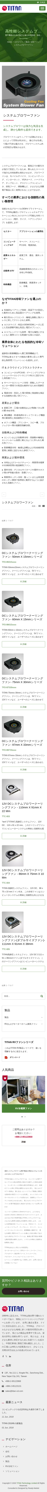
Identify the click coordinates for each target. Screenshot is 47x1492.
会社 (7, 1451)
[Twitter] (6, 1356)
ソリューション (12, 1471)
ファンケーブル (31, 1253)
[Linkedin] (10, 1356)
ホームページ (11, 1447)
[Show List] (43, 506)
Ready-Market (33, 1488)
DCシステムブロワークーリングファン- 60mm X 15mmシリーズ (22, 617)
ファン (39, 1250)
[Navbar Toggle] (42, 8)
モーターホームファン (12, 1250)
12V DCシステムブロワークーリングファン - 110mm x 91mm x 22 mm (22, 807)
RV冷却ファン (11, 1466)
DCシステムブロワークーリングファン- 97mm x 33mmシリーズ (22, 743)
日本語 (42, 2)
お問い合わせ (37, 1260)
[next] (42, 494)
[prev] (4, 494)
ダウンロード (12, 1057)
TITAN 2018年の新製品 (12, 1423)
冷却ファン (35, 42)
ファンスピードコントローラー (23, 1257)
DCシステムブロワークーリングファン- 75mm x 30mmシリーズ (22, 680)
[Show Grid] (39, 506)
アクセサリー (9, 1253)
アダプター (8, 1257)
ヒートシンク (9, 1260)
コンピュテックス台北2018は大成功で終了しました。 (23, 1411)
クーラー (33, 1250)
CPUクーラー (25, 1250)
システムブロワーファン (23, 45)
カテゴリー (18, 42)
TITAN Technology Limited (26, 1483)
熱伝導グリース (19, 1253)
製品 (27, 42)
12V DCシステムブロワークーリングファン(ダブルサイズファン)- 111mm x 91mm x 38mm (23, 940)
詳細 (24, 1142)
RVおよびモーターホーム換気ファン (21, 1024)
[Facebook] (3, 1356)
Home (9, 42)
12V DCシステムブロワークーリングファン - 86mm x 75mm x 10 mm (23, 874)
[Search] (20, 996)
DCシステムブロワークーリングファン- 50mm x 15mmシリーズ (22, 554)
